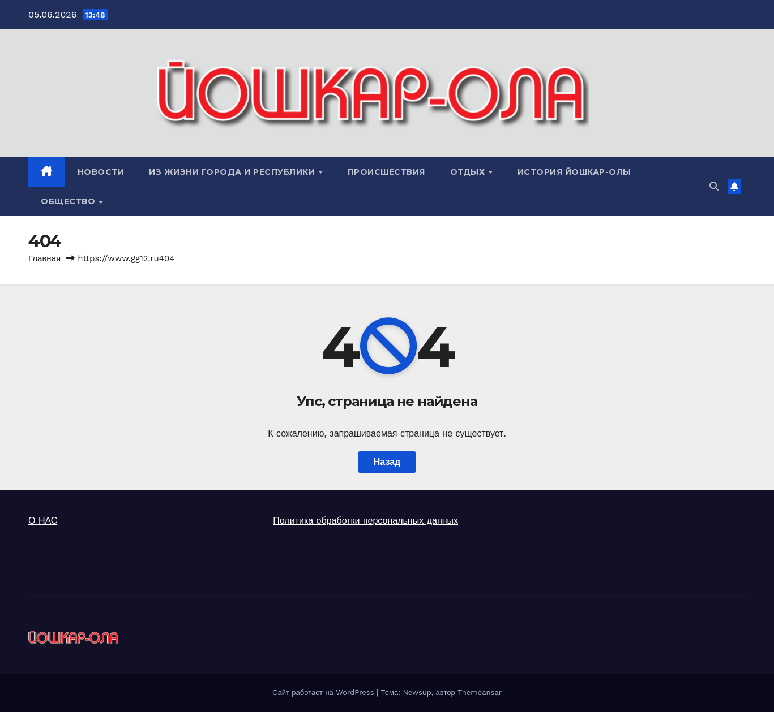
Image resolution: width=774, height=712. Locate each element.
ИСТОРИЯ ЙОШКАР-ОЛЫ (574, 172)
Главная (44, 258)
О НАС (42, 520)
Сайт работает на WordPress (324, 692)
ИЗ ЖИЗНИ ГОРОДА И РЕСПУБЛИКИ (233, 172)
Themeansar (479, 692)
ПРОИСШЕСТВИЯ (386, 172)
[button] (714, 186)
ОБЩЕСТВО (69, 201)
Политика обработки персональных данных (365, 520)
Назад (387, 461)
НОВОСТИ (101, 172)
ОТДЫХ (469, 172)
